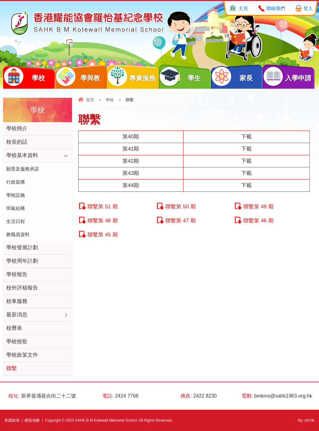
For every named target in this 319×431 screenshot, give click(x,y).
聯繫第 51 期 (102, 207)
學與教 (77, 76)
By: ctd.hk (306, 420)
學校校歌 (16, 341)
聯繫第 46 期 (258, 221)
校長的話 (16, 142)
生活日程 (15, 221)
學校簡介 (16, 128)
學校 (24, 76)
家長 (232, 76)
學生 (180, 76)
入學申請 (287, 76)
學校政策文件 (22, 355)
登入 (308, 8)
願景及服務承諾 (22, 168)
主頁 (243, 8)
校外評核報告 (22, 288)
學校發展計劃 (22, 247)
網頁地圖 (32, 420)
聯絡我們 (275, 8)
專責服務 (131, 76)
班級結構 (15, 208)
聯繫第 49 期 (258, 207)
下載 (246, 137)
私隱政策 (12, 420)
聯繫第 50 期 (180, 207)
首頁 (90, 99)
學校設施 (15, 195)
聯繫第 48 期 (102, 221)
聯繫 (11, 368)
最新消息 (16, 315)
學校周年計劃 (22, 261)
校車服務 (16, 301)
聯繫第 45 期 (102, 235)
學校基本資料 (22, 155)
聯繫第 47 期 (180, 221)
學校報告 (16, 274)
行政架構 (15, 182)
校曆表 (14, 328)
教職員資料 (18, 234)
